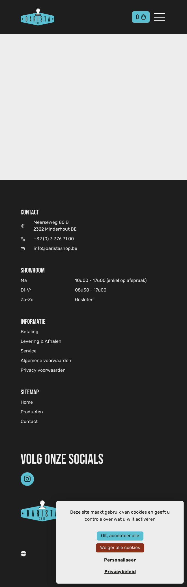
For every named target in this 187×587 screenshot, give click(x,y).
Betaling (29, 332)
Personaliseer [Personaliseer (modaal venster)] (120, 560)
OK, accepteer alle (120, 535)
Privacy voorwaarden (43, 370)
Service (28, 351)
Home (27, 402)
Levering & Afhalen (41, 341)
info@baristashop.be (55, 248)
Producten (32, 412)
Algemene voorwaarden (46, 361)
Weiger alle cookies (120, 547)
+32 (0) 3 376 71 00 (54, 239)
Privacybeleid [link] (120, 571)
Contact (29, 421)
